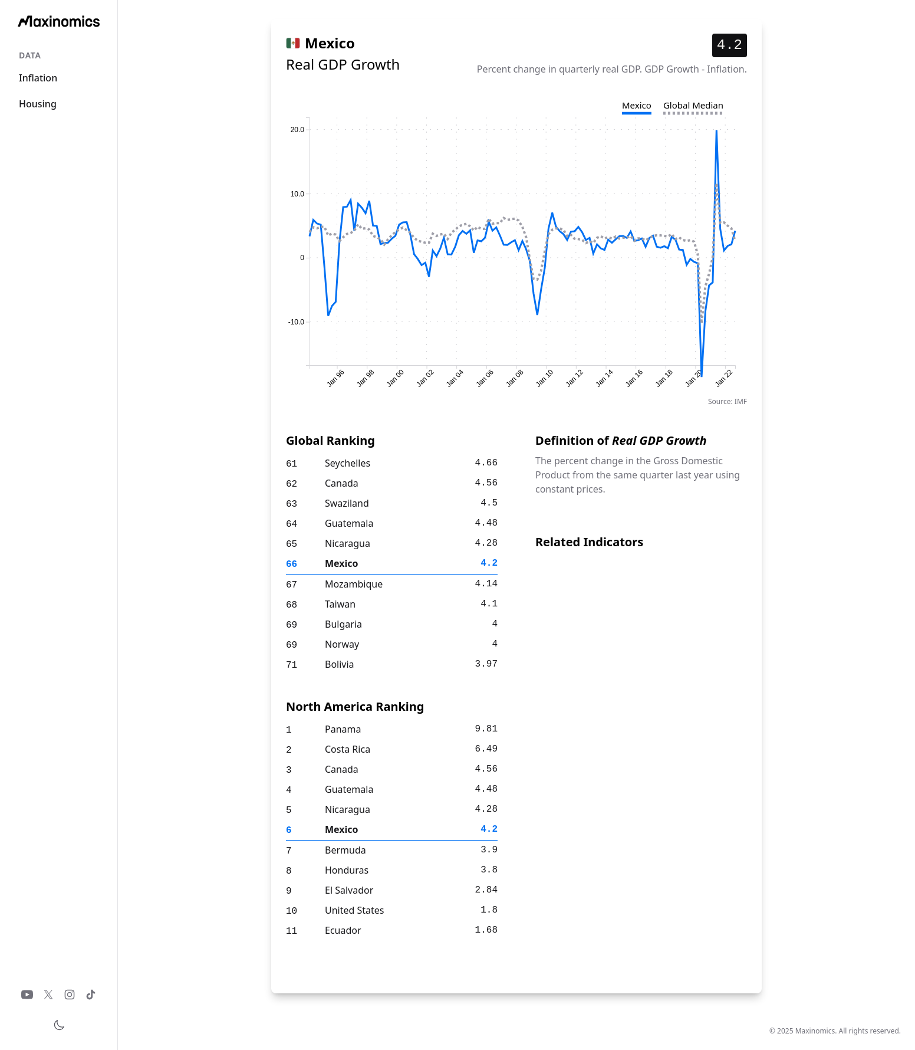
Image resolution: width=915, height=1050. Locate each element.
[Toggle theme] (59, 1025)
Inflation (38, 77)
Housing (38, 103)
